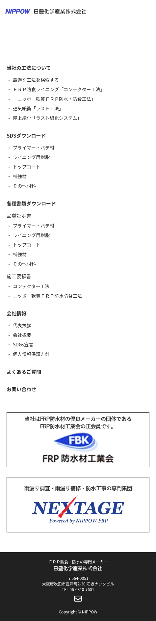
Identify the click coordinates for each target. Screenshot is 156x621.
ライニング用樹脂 (31, 157)
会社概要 (22, 335)
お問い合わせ (21, 389)
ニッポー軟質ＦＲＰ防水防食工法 (47, 295)
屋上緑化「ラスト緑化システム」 (47, 118)
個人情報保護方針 (31, 354)
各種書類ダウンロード (31, 203)
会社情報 (16, 313)
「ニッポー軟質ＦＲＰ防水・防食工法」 (54, 98)
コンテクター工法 (31, 286)
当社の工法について (29, 67)
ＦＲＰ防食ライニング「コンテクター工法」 (59, 89)
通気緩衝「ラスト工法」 (38, 108)
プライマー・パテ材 (33, 147)
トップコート (26, 166)
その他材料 (24, 185)
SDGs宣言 (23, 344)
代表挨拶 (22, 325)
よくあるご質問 (24, 371)
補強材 (20, 176)
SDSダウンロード (26, 135)
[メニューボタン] (147, 11)
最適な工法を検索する (36, 79)
